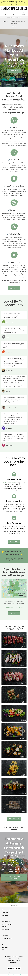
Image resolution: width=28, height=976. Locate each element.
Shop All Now (14, 819)
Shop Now (14, 71)
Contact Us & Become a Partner (14, 877)
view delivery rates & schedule (14, 607)
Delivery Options (6, 929)
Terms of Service (17, 972)
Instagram (6, 950)
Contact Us (5, 915)
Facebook (6, 947)
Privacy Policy (9, 972)
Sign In (14, 13)
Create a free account (9, 482)
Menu (23, 13)
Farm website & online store (9, 974)
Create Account (16, 17)
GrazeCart (22, 974)
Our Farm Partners (7, 924)
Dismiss (14, 26)
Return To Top (14, 905)
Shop (5, 13)
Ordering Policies (6, 938)
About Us (4, 926)
